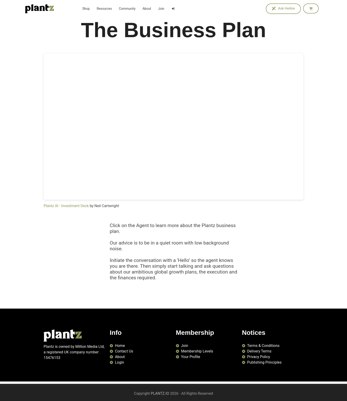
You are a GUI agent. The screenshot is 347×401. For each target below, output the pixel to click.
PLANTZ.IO (160, 393)
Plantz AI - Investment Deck (66, 206)
